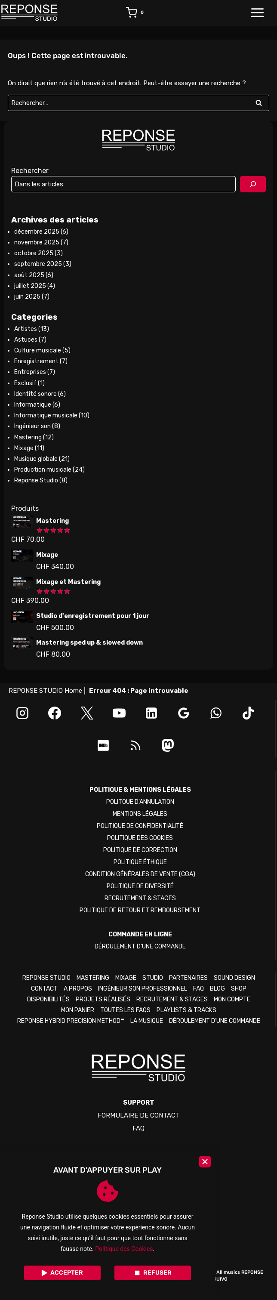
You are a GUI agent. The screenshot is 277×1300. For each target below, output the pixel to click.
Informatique (32, 404)
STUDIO (152, 978)
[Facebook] (55, 713)
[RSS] (135, 745)
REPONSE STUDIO (46, 978)
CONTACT (44, 988)
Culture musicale (37, 350)
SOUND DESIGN (234, 978)
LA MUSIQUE (146, 1021)
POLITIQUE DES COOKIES (140, 838)
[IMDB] (103, 745)
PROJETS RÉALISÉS (103, 999)
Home (73, 691)
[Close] (205, 1161)
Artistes (25, 329)
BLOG (217, 988)
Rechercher (30, 171)
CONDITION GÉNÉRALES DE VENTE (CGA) (140, 874)
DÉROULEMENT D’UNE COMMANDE (140, 946)
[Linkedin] (151, 713)
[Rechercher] (253, 184)
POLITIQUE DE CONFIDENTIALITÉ (140, 826)
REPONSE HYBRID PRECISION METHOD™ (70, 1021)
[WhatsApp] (216, 713)
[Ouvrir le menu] (261, 13)
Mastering (28, 437)
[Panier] (138, 13)
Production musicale (42, 469)
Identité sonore (35, 394)
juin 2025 (27, 296)
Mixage (24, 448)
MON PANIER (77, 1010)
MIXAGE (125, 978)
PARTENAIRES (188, 978)
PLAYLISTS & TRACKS (186, 1010)
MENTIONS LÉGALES (140, 814)
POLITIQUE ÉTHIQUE (140, 862)
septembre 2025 (38, 264)
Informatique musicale (45, 415)
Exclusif (25, 383)
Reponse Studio (36, 480)
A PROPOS (78, 988)
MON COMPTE (232, 999)
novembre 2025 (36, 242)
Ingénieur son (32, 426)
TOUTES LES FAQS (125, 1010)
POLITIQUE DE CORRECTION (140, 850)
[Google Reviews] (184, 713)
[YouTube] (119, 713)
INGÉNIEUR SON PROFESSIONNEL (142, 988)
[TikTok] (248, 713)
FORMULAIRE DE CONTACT (139, 1115)
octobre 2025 (33, 253)
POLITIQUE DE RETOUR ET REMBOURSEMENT (140, 910)
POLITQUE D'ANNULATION (140, 802)
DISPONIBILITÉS (48, 999)
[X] (87, 713)
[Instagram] (22, 713)
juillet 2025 (30, 286)
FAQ (198, 988)
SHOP (238, 988)
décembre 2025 (36, 231)
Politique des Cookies (124, 1248)
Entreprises (30, 372)
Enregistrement (36, 361)
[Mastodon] (168, 745)
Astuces (25, 339)
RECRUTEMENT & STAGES (140, 898)
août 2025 (29, 275)
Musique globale (36, 459)
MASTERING (93, 978)
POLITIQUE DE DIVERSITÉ (140, 886)
